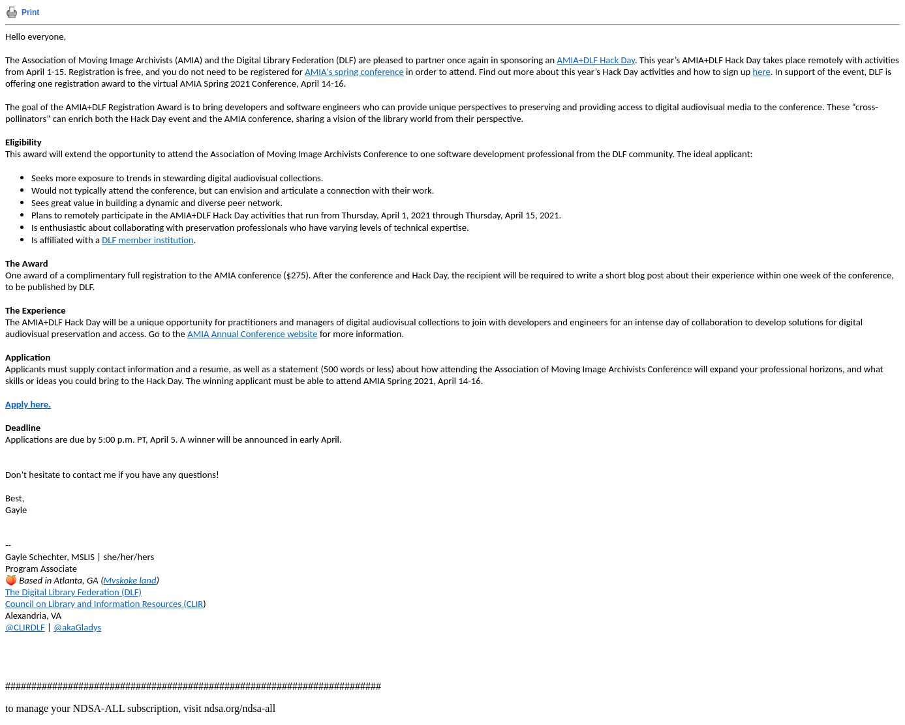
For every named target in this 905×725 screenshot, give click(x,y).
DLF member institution (147, 240)
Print (30, 12)
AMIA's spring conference (354, 72)
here (762, 72)
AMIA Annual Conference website (252, 334)
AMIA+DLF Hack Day (595, 60)
